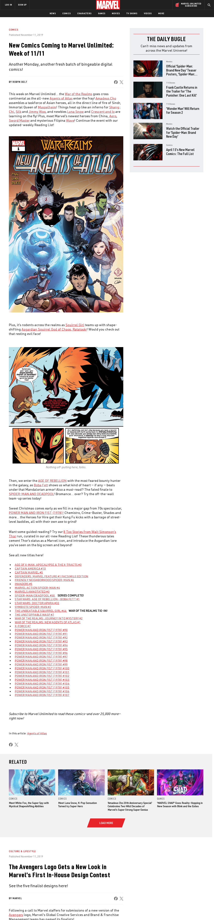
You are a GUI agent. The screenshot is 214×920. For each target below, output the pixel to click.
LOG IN (8, 4)
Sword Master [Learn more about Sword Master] (19, 120)
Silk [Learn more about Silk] (18, 111)
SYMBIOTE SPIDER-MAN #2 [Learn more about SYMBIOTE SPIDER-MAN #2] (33, 607)
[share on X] (121, 82)
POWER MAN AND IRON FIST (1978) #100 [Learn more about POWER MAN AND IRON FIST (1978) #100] (42, 668)
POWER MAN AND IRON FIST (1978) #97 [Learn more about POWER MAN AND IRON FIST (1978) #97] (41, 656)
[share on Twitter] (180, 880)
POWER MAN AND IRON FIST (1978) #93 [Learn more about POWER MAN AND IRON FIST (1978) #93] (41, 641)
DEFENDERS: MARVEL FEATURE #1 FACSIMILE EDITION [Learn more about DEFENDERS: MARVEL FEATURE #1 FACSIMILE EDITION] (51, 576)
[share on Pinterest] (190, 888)
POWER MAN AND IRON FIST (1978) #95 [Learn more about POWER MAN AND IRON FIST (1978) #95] (41, 649)
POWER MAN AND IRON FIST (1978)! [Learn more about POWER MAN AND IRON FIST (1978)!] (36, 513)
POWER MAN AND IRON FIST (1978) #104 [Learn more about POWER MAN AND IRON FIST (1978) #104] (42, 683)
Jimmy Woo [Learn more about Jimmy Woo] (37, 111)
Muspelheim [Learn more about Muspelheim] (47, 107)
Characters (84, 13)
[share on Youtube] (170, 888)
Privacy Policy (37, 911)
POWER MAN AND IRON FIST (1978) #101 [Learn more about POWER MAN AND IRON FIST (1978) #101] (42, 672)
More (161, 13)
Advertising (73, 870)
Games (101, 13)
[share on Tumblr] (200, 880)
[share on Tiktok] (170, 896)
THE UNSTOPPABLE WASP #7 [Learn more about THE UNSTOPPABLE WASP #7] (34, 614)
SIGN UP (22, 4)
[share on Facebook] (116, 82)
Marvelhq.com (74, 881)
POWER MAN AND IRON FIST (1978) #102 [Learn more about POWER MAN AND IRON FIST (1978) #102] (42, 676)
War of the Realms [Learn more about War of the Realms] (78, 94)
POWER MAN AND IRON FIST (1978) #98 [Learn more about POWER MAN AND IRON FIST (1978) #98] (41, 660)
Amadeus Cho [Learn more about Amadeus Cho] (105, 98)
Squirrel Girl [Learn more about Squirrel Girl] (75, 325)
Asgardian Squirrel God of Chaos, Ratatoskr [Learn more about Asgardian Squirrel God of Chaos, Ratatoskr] (54, 329)
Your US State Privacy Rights (62, 911)
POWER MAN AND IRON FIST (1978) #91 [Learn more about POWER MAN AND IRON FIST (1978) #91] (41, 634)
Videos (148, 13)
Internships (37, 886)
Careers (35, 881)
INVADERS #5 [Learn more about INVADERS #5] (23, 584)
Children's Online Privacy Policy (119, 911)
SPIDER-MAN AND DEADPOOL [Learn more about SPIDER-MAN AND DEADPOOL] (31, 494)
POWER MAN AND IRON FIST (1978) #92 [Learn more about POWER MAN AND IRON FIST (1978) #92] (41, 637)
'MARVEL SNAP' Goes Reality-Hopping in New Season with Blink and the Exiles (180, 804)
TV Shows (131, 13)
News (53, 13)
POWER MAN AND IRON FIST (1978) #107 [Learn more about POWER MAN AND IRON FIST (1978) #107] (42, 695)
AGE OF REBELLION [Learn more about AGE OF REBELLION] (52, 481)
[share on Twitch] (200, 888)
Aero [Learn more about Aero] (112, 116)
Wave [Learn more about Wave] (70, 120)
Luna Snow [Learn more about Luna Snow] (75, 111)
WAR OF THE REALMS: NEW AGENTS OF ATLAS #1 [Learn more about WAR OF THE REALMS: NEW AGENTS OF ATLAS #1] (48, 622)
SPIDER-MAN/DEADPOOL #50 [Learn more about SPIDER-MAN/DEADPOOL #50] (35, 595)
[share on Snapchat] (180, 888)
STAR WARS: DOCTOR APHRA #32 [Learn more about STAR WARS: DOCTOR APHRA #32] (37, 603)
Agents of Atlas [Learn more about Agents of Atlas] (61, 98)
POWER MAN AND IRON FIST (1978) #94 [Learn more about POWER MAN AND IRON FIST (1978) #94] (41, 645)
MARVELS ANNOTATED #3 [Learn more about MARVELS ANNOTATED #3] (32, 591)
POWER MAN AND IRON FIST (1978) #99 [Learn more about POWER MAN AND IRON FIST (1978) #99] (41, 664)
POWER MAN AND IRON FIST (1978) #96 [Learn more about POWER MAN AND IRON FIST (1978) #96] (41, 653)
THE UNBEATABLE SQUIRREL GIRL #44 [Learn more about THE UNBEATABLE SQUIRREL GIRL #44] (41, 611)
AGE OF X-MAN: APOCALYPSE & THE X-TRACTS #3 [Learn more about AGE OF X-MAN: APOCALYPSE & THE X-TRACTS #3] (48, 564)
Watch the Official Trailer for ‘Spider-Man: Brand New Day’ (182, 132)
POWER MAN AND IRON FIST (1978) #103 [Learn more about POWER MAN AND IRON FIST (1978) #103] (42, 679)
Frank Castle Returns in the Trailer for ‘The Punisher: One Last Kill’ (181, 91)
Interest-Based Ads (170, 911)
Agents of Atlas (37, 733)
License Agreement (147, 911)
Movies (116, 13)
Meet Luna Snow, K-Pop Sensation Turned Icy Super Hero (77, 804)
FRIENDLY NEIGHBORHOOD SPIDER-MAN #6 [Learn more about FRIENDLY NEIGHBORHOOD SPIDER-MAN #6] (44, 580)
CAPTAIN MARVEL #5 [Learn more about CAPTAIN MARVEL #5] (29, 572)
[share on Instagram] (190, 880)
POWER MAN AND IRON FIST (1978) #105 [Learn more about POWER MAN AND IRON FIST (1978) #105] (42, 687)
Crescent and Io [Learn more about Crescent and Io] (103, 111)
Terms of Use (20, 911)
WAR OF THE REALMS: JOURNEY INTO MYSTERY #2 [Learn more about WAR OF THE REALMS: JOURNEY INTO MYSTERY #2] (49, 618)
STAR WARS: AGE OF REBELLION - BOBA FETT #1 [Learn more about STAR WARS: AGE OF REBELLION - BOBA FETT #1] (47, 599)
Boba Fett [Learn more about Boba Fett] (41, 485)
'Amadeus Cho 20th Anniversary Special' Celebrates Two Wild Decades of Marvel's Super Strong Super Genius (130, 806)
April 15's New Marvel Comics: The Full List (180, 151)
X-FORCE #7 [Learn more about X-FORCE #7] (23, 626)
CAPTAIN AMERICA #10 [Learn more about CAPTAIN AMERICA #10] (30, 568)
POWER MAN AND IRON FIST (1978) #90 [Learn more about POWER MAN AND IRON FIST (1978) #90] (41, 630)
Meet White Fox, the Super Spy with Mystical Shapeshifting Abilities (29, 804)
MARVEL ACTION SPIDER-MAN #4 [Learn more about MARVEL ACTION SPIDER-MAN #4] (37, 587)
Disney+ (70, 876)
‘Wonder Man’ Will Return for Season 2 (182, 110)
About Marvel (38, 870)
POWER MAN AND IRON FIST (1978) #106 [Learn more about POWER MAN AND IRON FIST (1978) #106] (42, 691)
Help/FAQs (36, 876)
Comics (66, 13)
